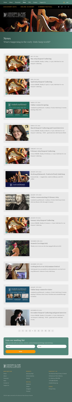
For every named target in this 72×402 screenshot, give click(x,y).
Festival (28, 378)
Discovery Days (10, 7)
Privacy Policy (52, 388)
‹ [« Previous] (19, 331)
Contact (35, 2)
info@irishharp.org (53, 383)
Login (67, 2)
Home (5, 2)
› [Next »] (52, 331)
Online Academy (27, 7)
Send (20, 351)
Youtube (28, 391)
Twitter (28, 386)
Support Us (43, 2)
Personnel (17, 2)
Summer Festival (45, 7)
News (24, 2)
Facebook (28, 384)
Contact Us (6, 383)
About (10, 2)
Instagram (28, 388)
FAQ (29, 2)
